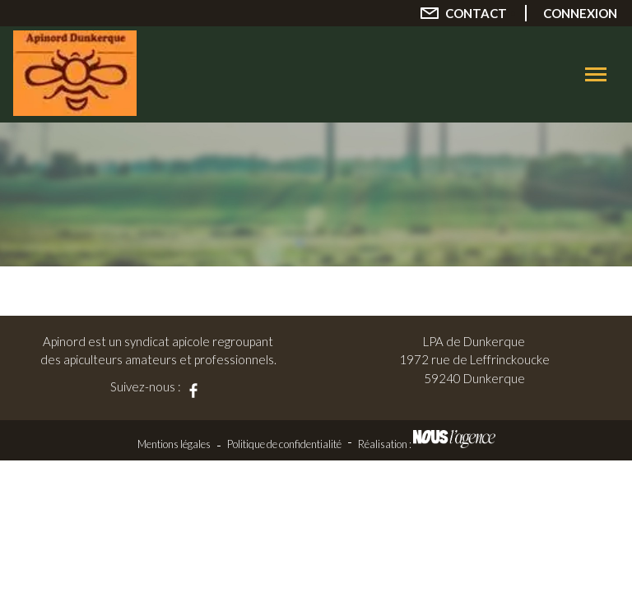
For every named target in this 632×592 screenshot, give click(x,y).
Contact (476, 13)
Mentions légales (174, 444)
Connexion (580, 13)
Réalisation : (426, 444)
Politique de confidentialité (284, 444)
